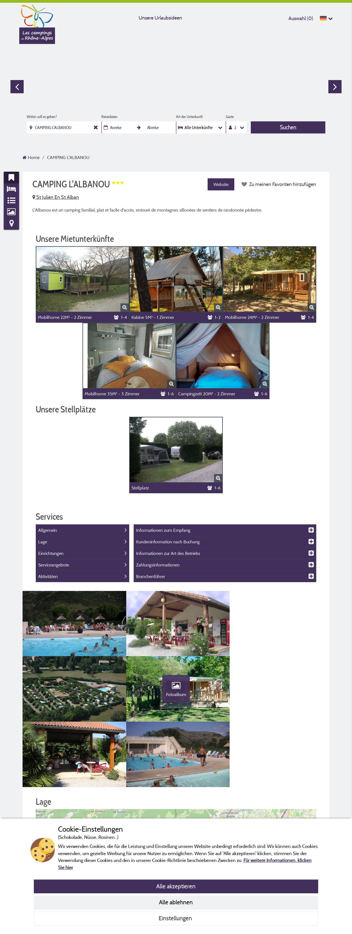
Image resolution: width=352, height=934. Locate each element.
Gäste (230, 116)
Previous (17, 86)
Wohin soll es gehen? (42, 116)
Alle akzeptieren (176, 886)
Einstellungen (176, 918)
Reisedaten (109, 116)
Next (335, 86)
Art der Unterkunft (189, 116)
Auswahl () (300, 18)
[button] (176, 792)
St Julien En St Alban (55, 197)
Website (221, 184)
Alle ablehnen (176, 902)
